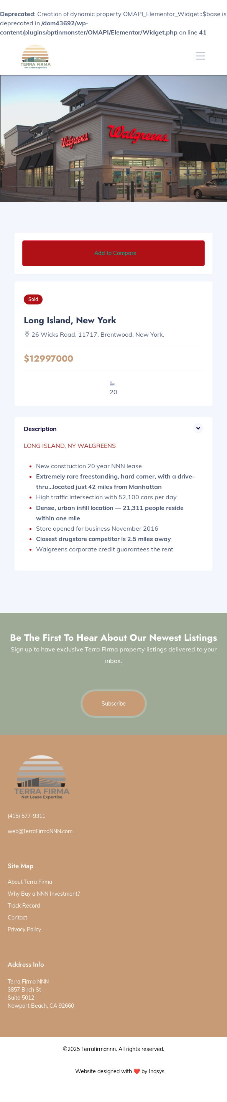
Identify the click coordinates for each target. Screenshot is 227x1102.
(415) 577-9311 (26, 816)
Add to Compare (115, 253)
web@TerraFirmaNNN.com (40, 831)
